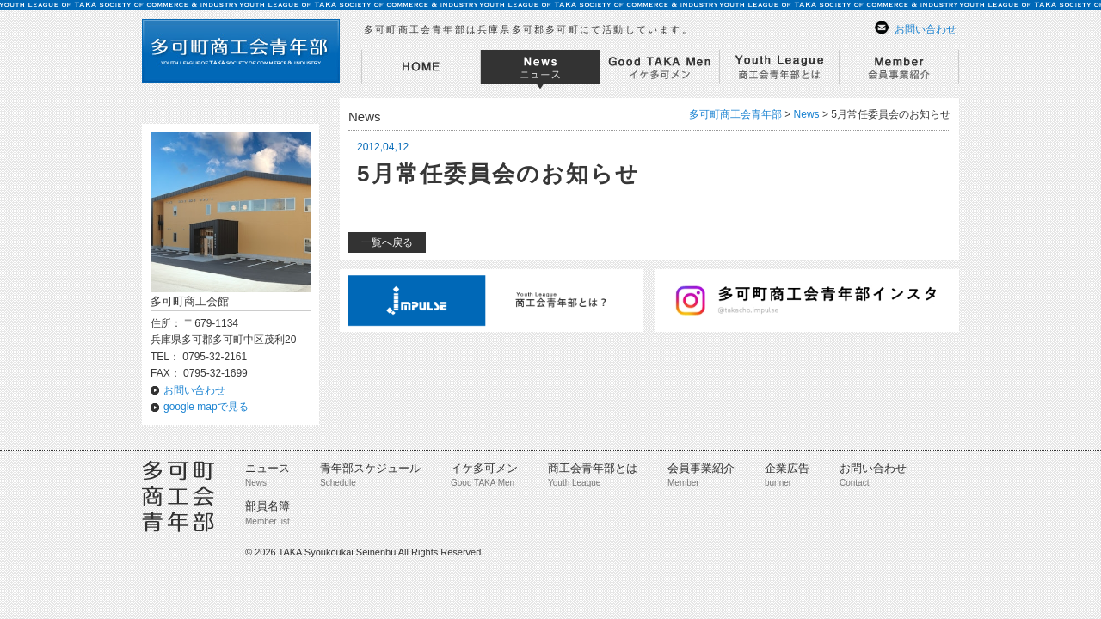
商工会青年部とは (592, 468)
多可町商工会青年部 (735, 114)
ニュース (267, 468)
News (807, 114)
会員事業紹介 (701, 468)
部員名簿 (267, 505)
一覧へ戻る (387, 242)
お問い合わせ (925, 29)
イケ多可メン (484, 468)
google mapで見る (206, 407)
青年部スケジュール (370, 468)
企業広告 (787, 468)
